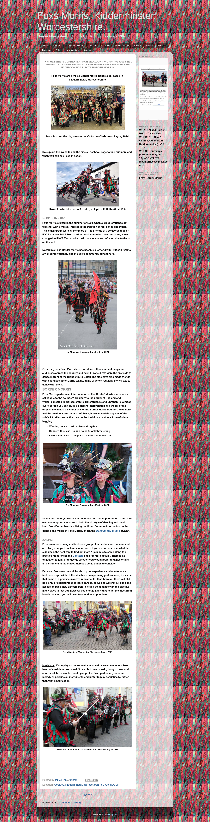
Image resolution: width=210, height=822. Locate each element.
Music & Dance (122, 45)
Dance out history (75, 45)
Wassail (149, 45)
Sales (58, 50)
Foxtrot (137, 45)
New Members (72, 50)
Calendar (57, 45)
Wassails (162, 45)
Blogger (112, 814)
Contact (87, 50)
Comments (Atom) (70, 802)
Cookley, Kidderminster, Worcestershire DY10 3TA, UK (86, 784)
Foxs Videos (93, 45)
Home (45, 45)
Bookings (46, 50)
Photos (107, 45)
